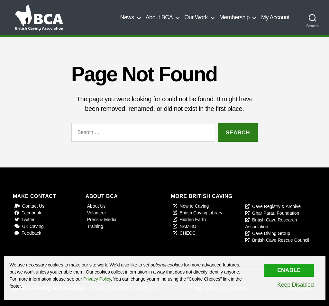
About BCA (159, 17)
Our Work (196, 17)
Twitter (28, 219)
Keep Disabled (295, 285)
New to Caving (194, 206)
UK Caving (33, 226)
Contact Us (33, 206)
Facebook (31, 212)
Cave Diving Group (271, 233)
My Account (275, 17)
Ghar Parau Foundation (275, 213)
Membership (234, 17)
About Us (96, 206)
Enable (289, 270)
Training (95, 226)
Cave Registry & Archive (276, 206)
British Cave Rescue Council (280, 240)
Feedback (31, 233)
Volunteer (96, 212)
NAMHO (187, 226)
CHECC (187, 233)
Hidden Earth (192, 219)
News (127, 17)
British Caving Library (200, 212)
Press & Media (101, 219)
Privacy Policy (97, 279)
